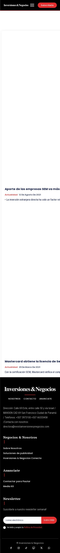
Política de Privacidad (33, 527)
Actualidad (11, 195)
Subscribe (49, 520)
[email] (22, 520)
